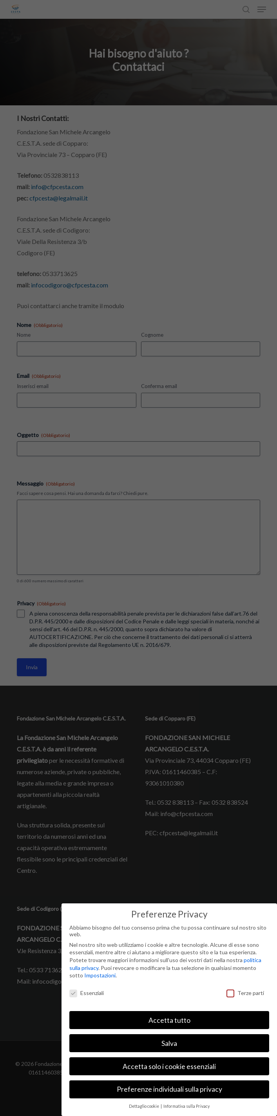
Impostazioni (100, 975)
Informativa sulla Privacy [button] (186, 1106)
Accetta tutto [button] (169, 1020)
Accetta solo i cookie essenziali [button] (169, 1066)
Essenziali (86, 993)
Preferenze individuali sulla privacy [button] (169, 1089)
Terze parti (245, 993)
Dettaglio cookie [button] (144, 1106)
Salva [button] (169, 1043)
